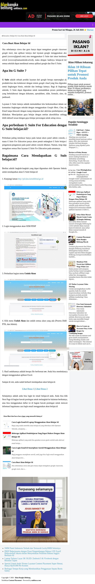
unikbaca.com (36, 580)
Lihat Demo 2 (42, 389)
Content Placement (15, 580)
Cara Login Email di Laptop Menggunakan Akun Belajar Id (35, 422)
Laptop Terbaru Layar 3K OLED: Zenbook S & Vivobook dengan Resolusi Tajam (31, 559)
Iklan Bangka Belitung (22, 578)
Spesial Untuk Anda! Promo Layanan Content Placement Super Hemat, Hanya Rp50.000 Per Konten (34, 564)
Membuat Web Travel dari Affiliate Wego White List (84, 264)
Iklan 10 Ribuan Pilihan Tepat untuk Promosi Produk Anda (79, 72)
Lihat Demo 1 (28, 389)
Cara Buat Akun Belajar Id (22, 462)
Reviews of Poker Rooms (78, 152)
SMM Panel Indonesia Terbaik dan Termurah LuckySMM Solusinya (33, 548)
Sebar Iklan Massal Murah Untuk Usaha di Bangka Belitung (84, 217)
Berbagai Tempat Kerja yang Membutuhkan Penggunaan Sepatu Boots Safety (33, 570)
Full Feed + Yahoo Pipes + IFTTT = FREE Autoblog (83, 132)
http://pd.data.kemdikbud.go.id (30, 179)
